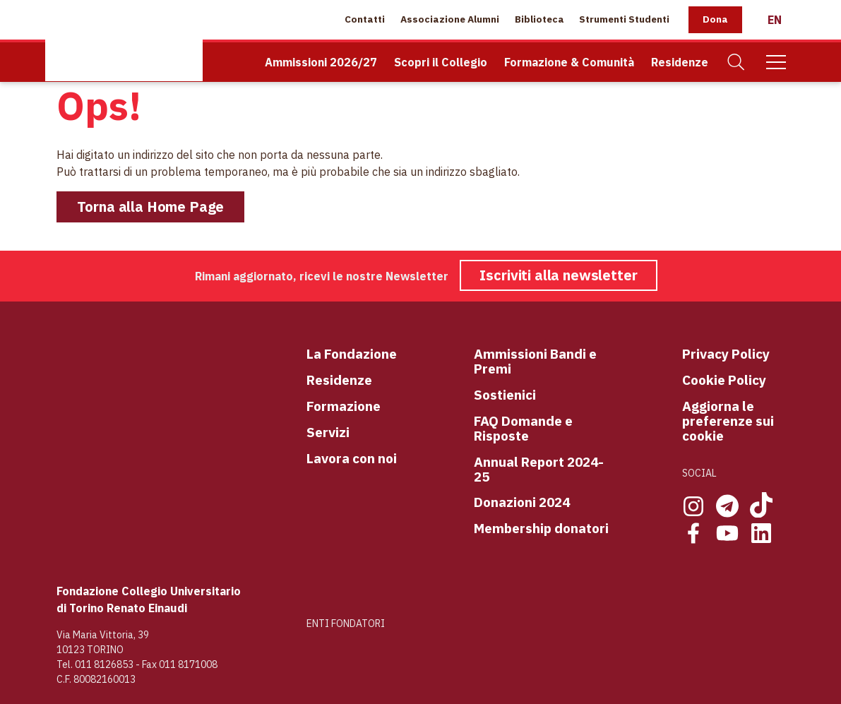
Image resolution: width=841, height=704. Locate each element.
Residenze (679, 62)
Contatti (365, 19)
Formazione (343, 406)
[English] (774, 20)
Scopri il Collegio (440, 62)
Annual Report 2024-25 (539, 469)
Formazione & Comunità (569, 62)
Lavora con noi (351, 458)
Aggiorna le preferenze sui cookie (728, 421)
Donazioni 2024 (522, 502)
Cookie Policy (724, 380)
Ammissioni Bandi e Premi (535, 361)
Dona (715, 19)
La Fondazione (351, 354)
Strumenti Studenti (624, 19)
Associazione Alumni (449, 19)
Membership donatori (541, 528)
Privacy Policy (726, 354)
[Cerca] (736, 62)
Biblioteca (539, 19)
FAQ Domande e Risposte (523, 428)
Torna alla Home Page (151, 206)
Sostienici (505, 395)
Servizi (328, 432)
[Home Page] (124, 40)
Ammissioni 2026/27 (321, 62)
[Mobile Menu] (776, 62)
